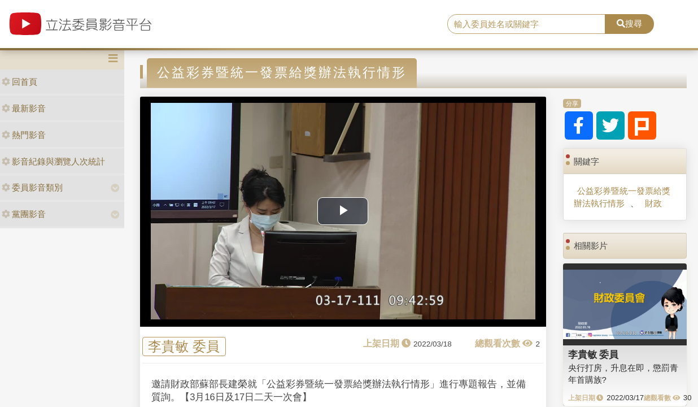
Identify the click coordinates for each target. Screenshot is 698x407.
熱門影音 (24, 135)
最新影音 (24, 108)
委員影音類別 (32, 187)
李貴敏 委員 (184, 346)
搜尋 (629, 23)
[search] (526, 24)
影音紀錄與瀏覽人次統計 (53, 161)
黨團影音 (24, 214)
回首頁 (19, 81)
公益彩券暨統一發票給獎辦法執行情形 (622, 196)
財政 (653, 203)
